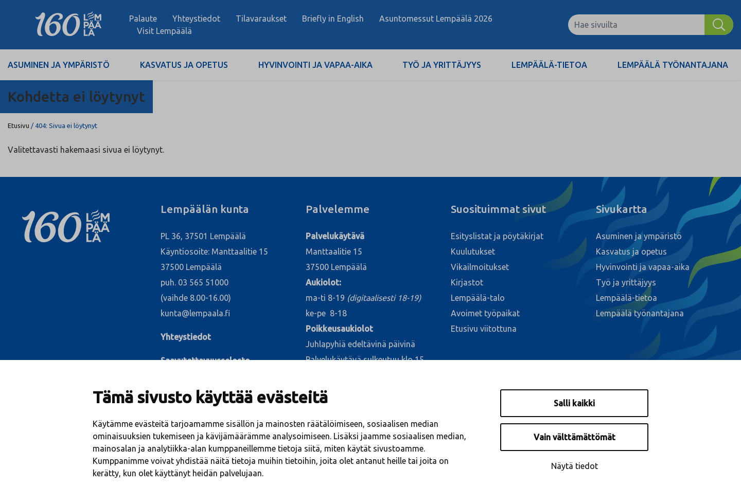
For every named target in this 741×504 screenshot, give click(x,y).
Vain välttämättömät (574, 437)
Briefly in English (333, 18)
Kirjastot (467, 282)
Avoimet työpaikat (485, 313)
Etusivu (18, 125)
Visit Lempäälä (164, 30)
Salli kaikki (574, 403)
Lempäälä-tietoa (549, 64)
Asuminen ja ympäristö (59, 64)
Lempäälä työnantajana (672, 64)
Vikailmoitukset (480, 267)
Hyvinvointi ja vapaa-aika (315, 64)
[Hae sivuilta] (636, 24)
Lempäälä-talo (478, 297)
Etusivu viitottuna (484, 328)
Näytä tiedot (574, 466)
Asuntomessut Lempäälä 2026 (435, 18)
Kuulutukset (473, 251)
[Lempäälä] (68, 24)
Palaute (143, 18)
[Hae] (718, 24)
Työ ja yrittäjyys (441, 64)
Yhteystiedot (196, 18)
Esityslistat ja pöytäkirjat (497, 236)
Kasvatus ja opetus (184, 64)
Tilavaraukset (261, 18)
